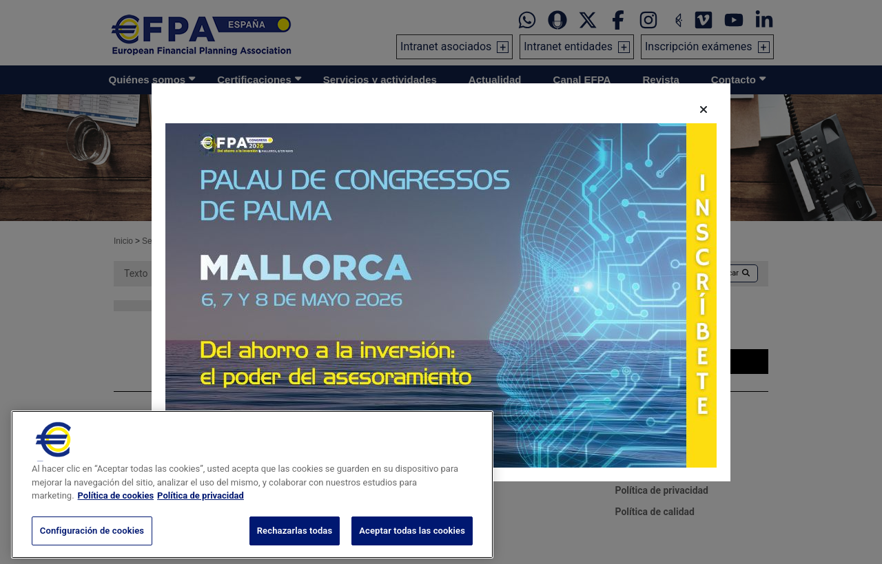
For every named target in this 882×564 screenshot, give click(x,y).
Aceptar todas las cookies (412, 544)
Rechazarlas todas (295, 544)
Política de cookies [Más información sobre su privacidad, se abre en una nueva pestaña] (116, 509)
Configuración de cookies (92, 544)
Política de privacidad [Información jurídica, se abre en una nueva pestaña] (200, 509)
